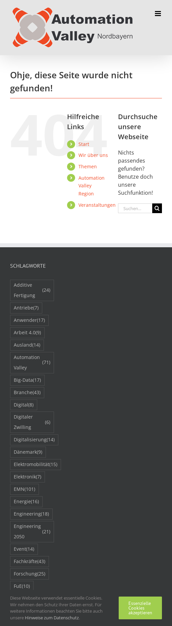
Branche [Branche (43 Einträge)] (27, 392)
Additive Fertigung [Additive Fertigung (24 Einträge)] (32, 290)
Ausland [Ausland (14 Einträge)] (27, 345)
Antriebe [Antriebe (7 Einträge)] (26, 308)
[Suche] (157, 208)
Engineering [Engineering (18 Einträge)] (31, 514)
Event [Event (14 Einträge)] (24, 549)
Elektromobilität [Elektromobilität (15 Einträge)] (35, 464)
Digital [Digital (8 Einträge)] (24, 405)
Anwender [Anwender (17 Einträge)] (29, 320)
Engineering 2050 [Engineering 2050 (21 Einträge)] (32, 531)
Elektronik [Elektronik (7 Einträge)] (27, 477)
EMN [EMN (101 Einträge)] (24, 489)
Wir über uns (93, 155)
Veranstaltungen (97, 205)
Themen (87, 166)
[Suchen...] (135, 208)
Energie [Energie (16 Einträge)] (26, 502)
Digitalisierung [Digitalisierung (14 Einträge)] (34, 440)
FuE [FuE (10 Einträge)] (22, 586)
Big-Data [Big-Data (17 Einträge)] (27, 380)
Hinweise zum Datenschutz (52, 618)
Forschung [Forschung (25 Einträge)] (29, 574)
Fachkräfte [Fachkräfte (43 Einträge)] (29, 561)
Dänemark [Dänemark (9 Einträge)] (28, 452)
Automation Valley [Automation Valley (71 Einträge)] (32, 362)
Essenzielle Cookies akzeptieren (140, 608)
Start (83, 144)
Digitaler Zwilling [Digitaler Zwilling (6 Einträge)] (32, 422)
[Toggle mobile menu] (158, 13)
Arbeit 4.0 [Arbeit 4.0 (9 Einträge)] (27, 333)
